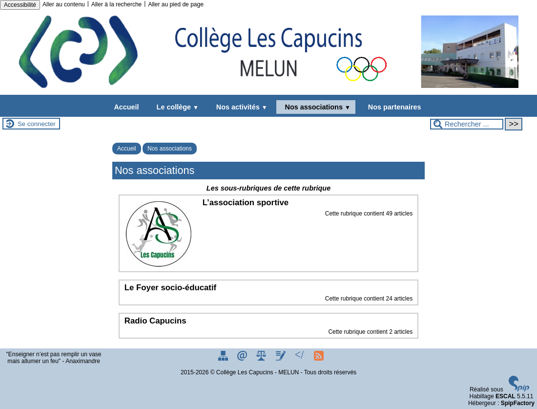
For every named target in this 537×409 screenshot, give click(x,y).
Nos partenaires (392, 107)
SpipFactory (518, 403)
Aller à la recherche (116, 4)
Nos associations (316, 107)
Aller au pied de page (175, 4)
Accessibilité (20, 4)
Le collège (176, 107)
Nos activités (240, 107)
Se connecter (37, 124)
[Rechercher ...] (466, 124)
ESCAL (506, 396)
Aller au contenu (63, 4)
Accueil (126, 107)
